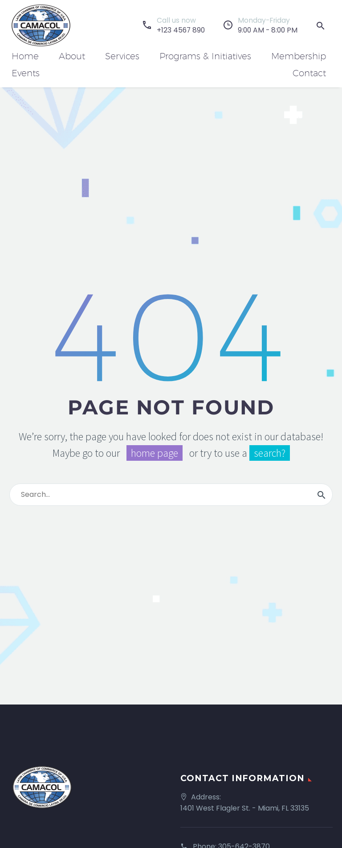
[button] (320, 25)
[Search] (171, 494)
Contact (309, 73)
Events (26, 73)
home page (154, 453)
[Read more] (173, 25)
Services (122, 56)
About (72, 56)
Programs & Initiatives (205, 56)
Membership (298, 56)
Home (25, 56)
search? (269, 453)
